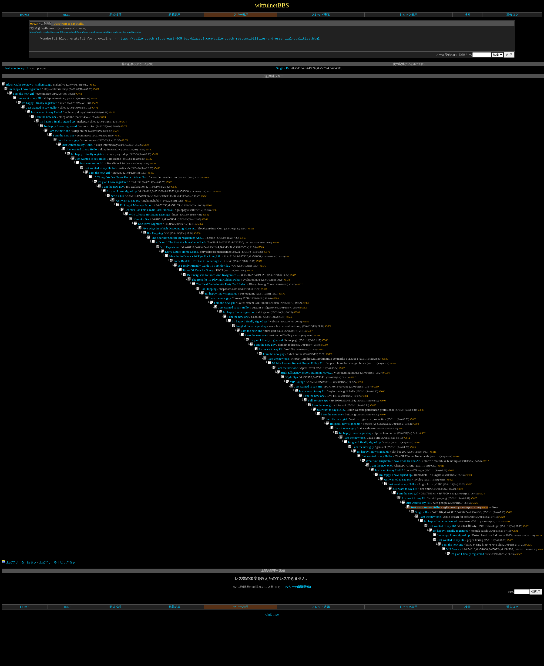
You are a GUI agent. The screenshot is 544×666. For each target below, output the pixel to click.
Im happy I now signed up (219, 315)
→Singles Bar (281, 68)
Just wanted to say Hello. (39, 110)
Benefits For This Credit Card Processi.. (147, 223)
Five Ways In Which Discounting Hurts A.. (167, 243)
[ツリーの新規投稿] (298, 634)
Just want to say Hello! (386, 509)
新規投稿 (115, 14)
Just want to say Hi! (90, 172)
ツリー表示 (240, 14)
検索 (467, 14)
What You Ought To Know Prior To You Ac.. (391, 499)
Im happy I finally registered (37, 105)
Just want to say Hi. (27, 100)
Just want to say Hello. (328, 443)
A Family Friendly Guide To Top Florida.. (202, 284)
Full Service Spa (315, 432)
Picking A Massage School (134, 218)
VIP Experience (168, 264)
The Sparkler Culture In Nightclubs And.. (175, 253)
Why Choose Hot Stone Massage (147, 228)
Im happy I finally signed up (55, 126)
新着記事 (174, 14)
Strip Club (115, 207)
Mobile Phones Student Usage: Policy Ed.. (296, 392)
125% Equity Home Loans (179, 269)
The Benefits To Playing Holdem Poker (213, 300)
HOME (24, 14)
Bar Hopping (153, 248)
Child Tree (272, 662)
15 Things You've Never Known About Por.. (118, 187)
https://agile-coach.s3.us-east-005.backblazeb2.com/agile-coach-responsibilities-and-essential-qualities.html (85, 31)
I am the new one (44, 121)
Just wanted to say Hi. (310, 422)
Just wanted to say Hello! (44, 115)
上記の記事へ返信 (273, 618)
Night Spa (289, 407)
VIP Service (451, 596)
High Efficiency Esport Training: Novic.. (304, 402)
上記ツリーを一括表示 (19, 610)
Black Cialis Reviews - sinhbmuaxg (26, 85)
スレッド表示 (321, 14)
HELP (66, 14)
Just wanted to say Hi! (306, 417)
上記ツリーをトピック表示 (57, 610)
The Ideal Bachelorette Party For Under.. (219, 305)
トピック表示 (408, 14)
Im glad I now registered (111, 192)
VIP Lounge (295, 412)
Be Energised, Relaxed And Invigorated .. (211, 294)
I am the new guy (66, 146)
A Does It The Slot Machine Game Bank (178, 259)
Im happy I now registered (22, 90)
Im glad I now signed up (119, 202)
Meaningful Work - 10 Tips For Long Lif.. (193, 274)
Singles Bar (420, 555)
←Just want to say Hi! (16, 68)
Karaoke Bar (139, 233)
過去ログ (512, 14)
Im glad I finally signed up (362, 478)
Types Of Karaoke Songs (196, 289)
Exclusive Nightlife (148, 238)
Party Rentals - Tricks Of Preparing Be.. (196, 279)
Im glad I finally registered (264, 366)
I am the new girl (21, 95)
